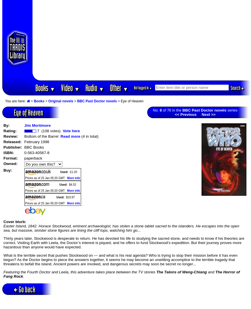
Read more (71, 136)
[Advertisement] (141, 40)
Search (237, 88)
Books (45, 88)
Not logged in (143, 87)
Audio (94, 88)
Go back (24, 289)
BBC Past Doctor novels (97, 101)
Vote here (71, 131)
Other (119, 88)
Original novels (60, 101)
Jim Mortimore (37, 125)
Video (70, 88)
